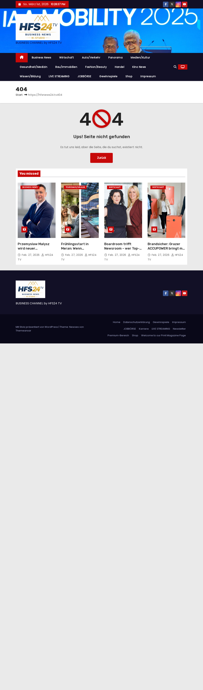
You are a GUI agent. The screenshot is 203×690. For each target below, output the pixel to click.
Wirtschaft (66, 57)
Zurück (101, 158)
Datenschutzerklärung (136, 322)
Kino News (139, 67)
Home (116, 322)
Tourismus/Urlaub (75, 187)
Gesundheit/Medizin (33, 67)
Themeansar (23, 330)
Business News (41, 57)
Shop (128, 76)
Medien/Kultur (140, 57)
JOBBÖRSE (84, 76)
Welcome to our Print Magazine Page (163, 335)
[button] (175, 67)
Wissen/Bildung (30, 76)
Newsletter (179, 329)
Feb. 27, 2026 (31, 255)
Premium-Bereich (118, 335)
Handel (119, 67)
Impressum (148, 76)
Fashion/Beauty (96, 67)
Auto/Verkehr (91, 57)
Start (19, 95)
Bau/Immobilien (66, 67)
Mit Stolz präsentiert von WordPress (37, 327)
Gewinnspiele (108, 76)
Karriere (144, 329)
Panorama (115, 57)
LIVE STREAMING (59, 76)
